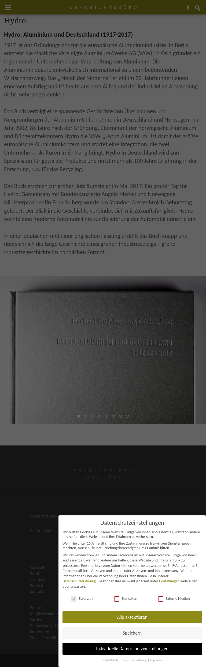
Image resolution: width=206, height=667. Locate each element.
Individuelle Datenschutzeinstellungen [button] (132, 648)
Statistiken (125, 598)
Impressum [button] (156, 660)
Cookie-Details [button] (110, 660)
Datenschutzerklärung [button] (134, 660)
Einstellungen (169, 581)
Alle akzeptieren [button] (132, 617)
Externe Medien (174, 598)
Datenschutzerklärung (79, 581)
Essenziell (82, 598)
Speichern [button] (132, 633)
